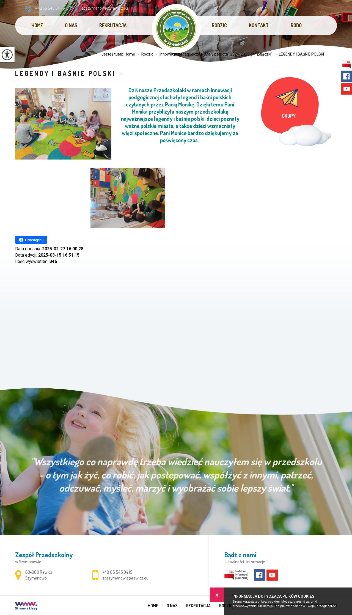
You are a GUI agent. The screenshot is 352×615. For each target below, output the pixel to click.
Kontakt (259, 25)
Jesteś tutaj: (113, 54)
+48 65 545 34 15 (45, 9)
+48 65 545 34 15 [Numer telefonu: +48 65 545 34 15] (118, 572)
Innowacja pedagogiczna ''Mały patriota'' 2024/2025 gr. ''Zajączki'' (213, 54)
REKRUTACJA (113, 25)
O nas (71, 25)
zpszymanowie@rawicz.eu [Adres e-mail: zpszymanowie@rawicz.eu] (125, 578)
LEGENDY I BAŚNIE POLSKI (65, 73)
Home (37, 25)
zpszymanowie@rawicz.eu (99, 8)
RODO (296, 25)
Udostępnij (31, 240)
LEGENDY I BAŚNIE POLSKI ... (300, 54)
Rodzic (219, 25)
